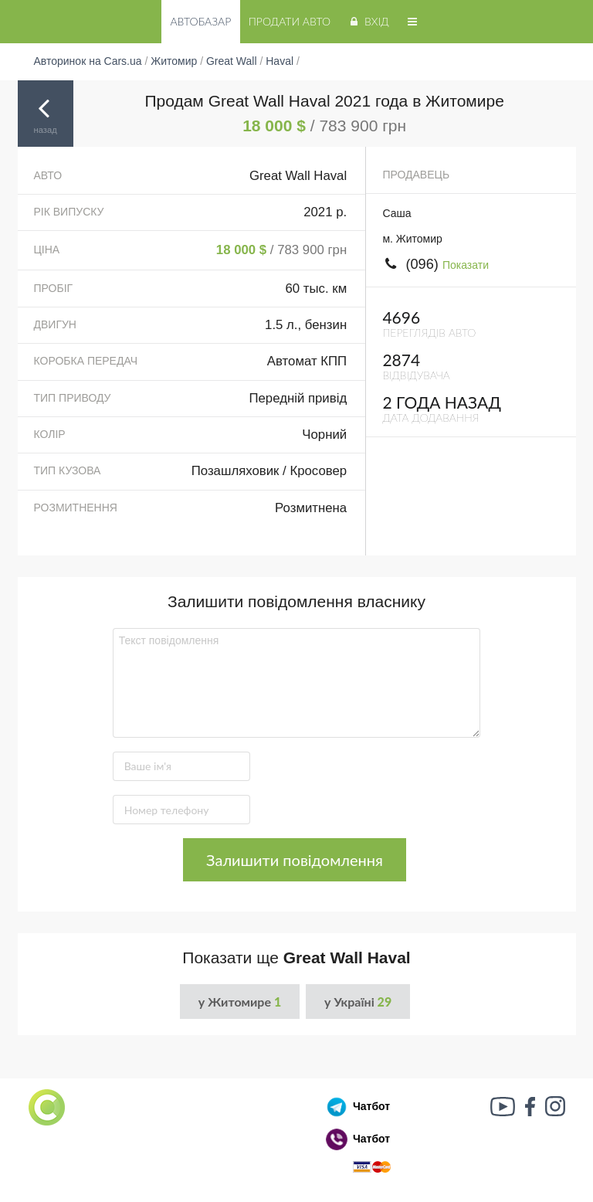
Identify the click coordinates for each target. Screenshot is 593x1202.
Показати (465, 265)
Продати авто (289, 21)
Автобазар (200, 21)
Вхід (367, 21)
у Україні (357, 1001)
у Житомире (239, 1001)
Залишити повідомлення (294, 860)
